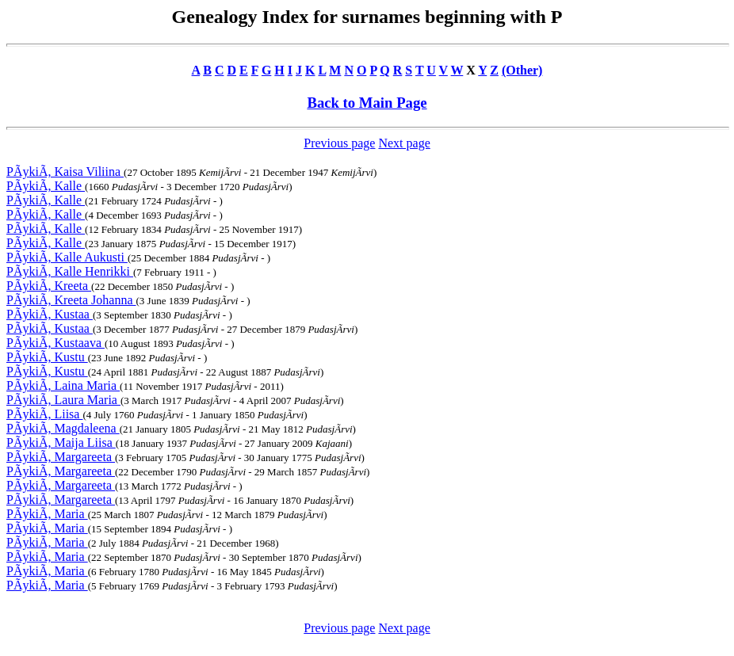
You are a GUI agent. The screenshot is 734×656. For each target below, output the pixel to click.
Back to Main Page (366, 102)
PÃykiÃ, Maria (47, 514)
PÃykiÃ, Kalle (45, 186)
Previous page (339, 143)
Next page (404, 143)
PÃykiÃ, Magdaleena (63, 428)
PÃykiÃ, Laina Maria (63, 385)
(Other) (522, 70)
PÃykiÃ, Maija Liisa (61, 442)
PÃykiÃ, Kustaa (49, 314)
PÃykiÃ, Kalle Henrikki (69, 271)
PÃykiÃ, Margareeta (60, 456)
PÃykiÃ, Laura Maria (63, 399)
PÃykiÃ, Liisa (44, 414)
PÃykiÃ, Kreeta (48, 285)
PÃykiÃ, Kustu (47, 357)
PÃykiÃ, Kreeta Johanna (71, 300)
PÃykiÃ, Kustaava (55, 342)
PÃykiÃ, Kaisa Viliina (65, 171)
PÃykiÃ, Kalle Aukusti (67, 257)
